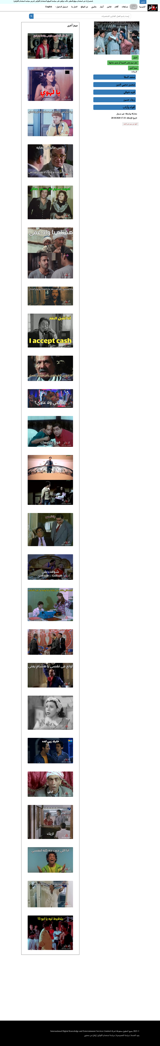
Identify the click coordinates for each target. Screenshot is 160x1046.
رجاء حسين (129, 99)
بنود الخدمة (135, 1035)
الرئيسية (142, 7)
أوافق (143, 2)
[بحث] (31, 16)
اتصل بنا (74, 7)
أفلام (116, 7)
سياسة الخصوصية (122, 1035)
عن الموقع (84, 7)
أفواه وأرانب (129, 107)
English (48, 7)
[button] (133, 68)
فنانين (109, 7)
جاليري (93, 7)
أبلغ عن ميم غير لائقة (130, 124)
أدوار (101, 7)
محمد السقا (129, 77)
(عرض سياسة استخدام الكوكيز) (24, 1)
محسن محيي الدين (125, 84)
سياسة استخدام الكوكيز (106, 1035)
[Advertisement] (80, 988)
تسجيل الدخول (61, 7)
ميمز (133, 7)
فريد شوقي (129, 92)
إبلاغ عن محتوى (90, 1035)
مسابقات (125, 7)
